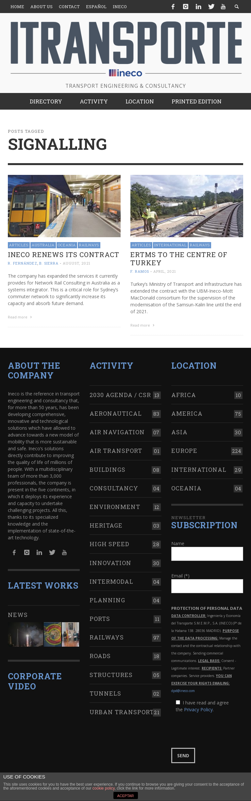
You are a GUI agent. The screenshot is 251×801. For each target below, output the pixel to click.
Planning (107, 599)
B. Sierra (49, 263)
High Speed (109, 543)
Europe (184, 450)
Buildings (108, 468)
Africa (183, 394)
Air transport (116, 450)
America (187, 413)
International (170, 244)
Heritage (106, 525)
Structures (111, 674)
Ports (100, 618)
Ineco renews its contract (63, 254)
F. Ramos (139, 271)
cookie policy (103, 788)
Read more (20, 317)
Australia (43, 244)
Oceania (67, 244)
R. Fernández (22, 263)
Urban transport (122, 711)
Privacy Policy (198, 709)
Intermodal (111, 580)
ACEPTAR (125, 796)
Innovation (110, 562)
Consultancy (114, 487)
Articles (18, 244)
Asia (179, 431)
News (18, 614)
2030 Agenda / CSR (120, 394)
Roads (100, 655)
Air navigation (117, 431)
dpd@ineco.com (183, 690)
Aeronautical (116, 413)
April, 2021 (164, 271)
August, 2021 (77, 263)
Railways (89, 244)
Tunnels (105, 692)
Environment (115, 506)
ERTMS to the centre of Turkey (178, 258)
